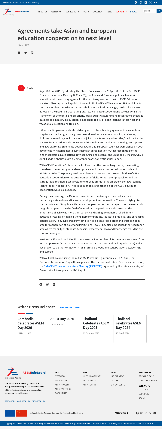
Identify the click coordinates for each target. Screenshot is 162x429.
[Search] (159, 11)
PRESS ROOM (145, 372)
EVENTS (86, 11)
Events (86, 372)
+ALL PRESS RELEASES (70, 307)
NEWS (110, 11)
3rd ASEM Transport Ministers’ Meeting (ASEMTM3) (73, 266)
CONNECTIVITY (73, 11)
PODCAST (135, 11)
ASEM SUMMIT (57, 11)
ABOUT (58, 372)
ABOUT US (43, 11)
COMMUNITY (121, 11)
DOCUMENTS (99, 11)
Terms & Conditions (144, 423)
